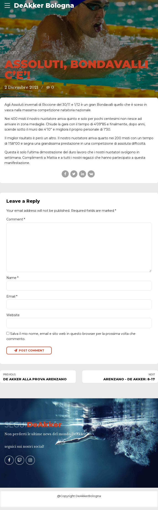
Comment (15, 219)
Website (13, 317)
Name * (12, 280)
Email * (11, 298)
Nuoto (12, 52)
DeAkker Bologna (44, 5)
